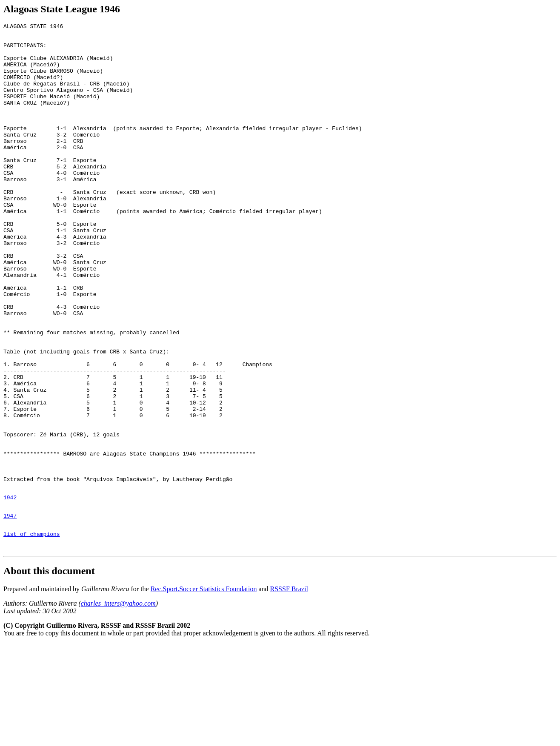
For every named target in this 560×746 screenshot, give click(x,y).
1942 (10, 591)
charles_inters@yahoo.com (118, 705)
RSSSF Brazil (289, 691)
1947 (10, 612)
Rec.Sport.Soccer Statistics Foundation (204, 691)
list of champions (31, 633)
